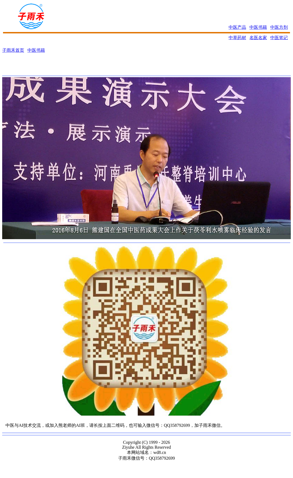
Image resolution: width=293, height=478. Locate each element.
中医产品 (237, 27)
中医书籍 (258, 27)
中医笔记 (279, 37)
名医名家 (258, 37)
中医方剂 (279, 27)
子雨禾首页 (13, 50)
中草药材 (237, 37)
